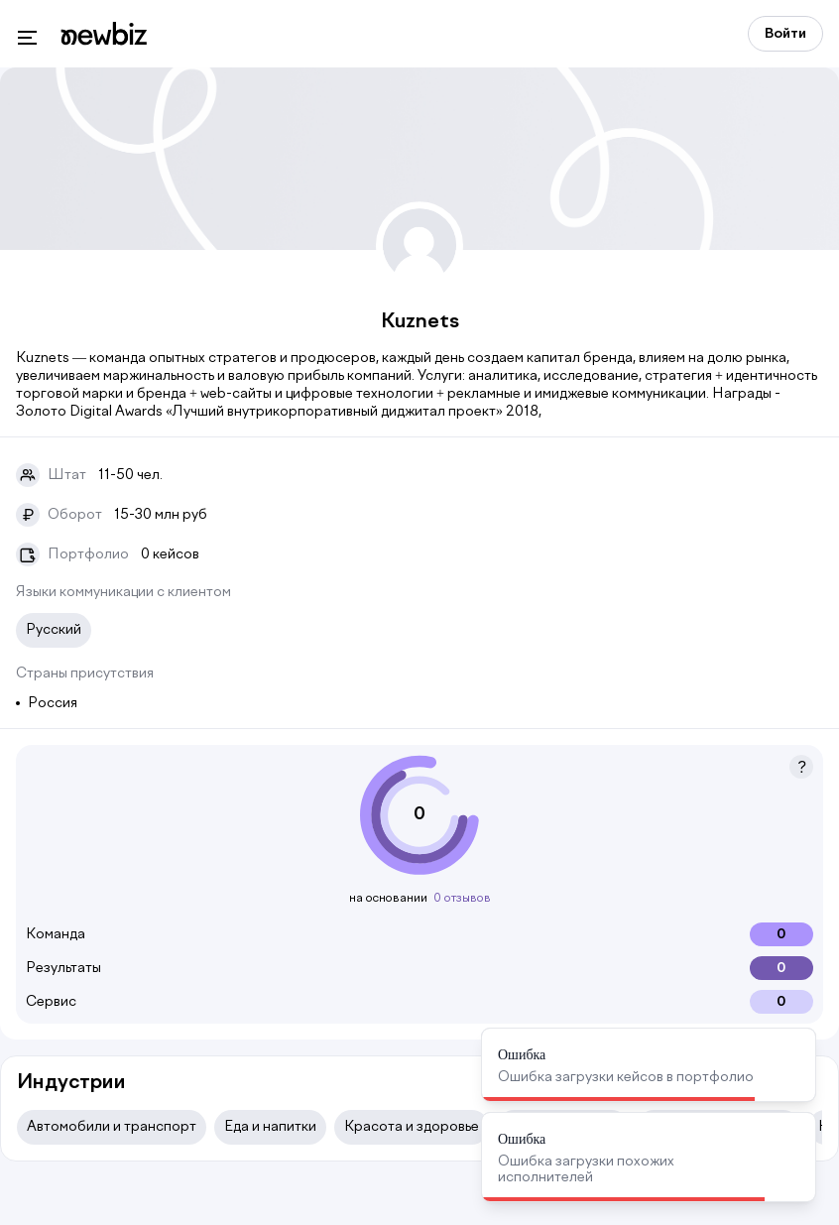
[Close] (789, 1054)
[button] (801, 767)
